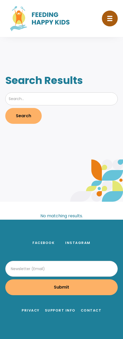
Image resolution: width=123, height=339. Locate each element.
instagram (78, 243)
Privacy (31, 310)
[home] (41, 18)
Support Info (60, 310)
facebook (43, 243)
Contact (91, 310)
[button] (110, 18)
